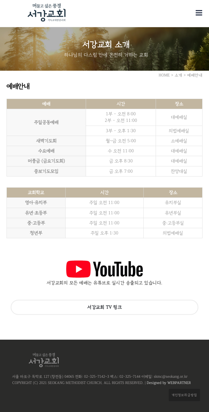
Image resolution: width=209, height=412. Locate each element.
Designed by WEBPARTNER (168, 383)
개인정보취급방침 (184, 394)
